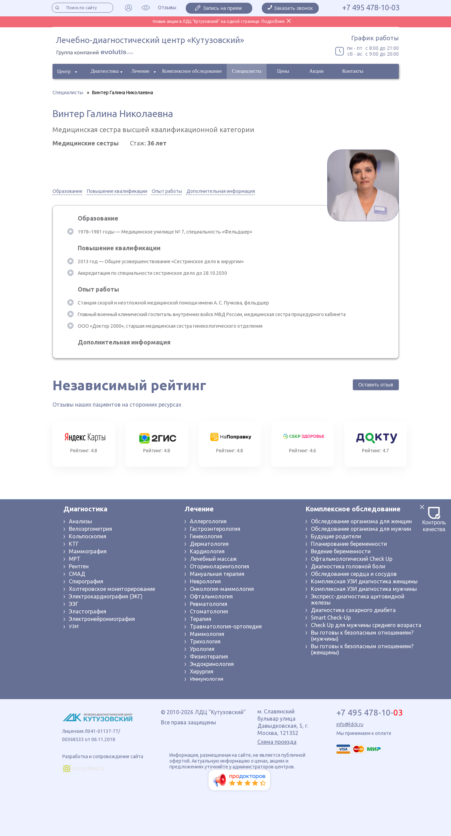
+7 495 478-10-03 (371, 7)
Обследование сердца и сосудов (354, 574)
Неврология (205, 581)
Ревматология (208, 604)
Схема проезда (277, 742)
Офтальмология (211, 596)
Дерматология (209, 544)
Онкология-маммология (222, 589)
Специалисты (246, 71)
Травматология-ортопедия (226, 626)
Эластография (87, 611)
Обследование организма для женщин (361, 521)
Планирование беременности (349, 544)
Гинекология (206, 536)
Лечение (140, 71)
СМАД (77, 574)
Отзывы (167, 7)
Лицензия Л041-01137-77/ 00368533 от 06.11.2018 (91, 735)
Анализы (80, 521)
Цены (283, 71)
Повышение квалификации (117, 191)
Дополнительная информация (220, 191)
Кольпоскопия (87, 536)
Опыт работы (167, 191)
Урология (202, 649)
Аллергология (208, 521)
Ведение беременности (341, 551)
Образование (67, 191)
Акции (316, 71)
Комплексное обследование (192, 71)
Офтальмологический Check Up (351, 559)
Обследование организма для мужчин (361, 529)
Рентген (79, 566)
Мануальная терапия (217, 574)
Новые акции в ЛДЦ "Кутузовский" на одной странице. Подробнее (219, 21)
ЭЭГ (73, 604)
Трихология (205, 641)
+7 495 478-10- (369, 713)
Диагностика (105, 71)
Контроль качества (434, 519)
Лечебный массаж (213, 559)
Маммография (88, 551)
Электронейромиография (102, 619)
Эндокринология (212, 664)
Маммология (207, 634)
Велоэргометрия (90, 529)
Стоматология (209, 611)
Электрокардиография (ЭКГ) (105, 596)
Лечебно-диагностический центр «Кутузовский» (150, 40)
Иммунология (206, 679)
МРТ (74, 559)
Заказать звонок (293, 8)
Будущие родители (336, 536)
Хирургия (201, 671)
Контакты (352, 71)
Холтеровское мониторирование (112, 589)
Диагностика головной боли (348, 566)
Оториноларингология (219, 566)
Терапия (200, 619)
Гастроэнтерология (215, 529)
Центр (64, 71)
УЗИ (73, 626)
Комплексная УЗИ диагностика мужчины (364, 589)
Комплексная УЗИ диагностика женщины (364, 581)
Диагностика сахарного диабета (353, 610)
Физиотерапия (209, 656)
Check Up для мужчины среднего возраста (366, 625)
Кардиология (207, 551)
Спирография (86, 581)
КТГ (74, 544)
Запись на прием (222, 8)
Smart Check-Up (331, 617)
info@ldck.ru (349, 724)
